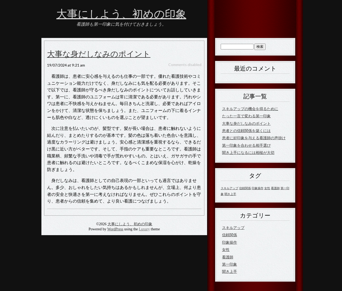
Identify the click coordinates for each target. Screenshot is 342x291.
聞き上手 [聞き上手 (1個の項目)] (230, 194)
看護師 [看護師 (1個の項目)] (275, 188)
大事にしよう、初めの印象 (121, 14)
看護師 (227, 257)
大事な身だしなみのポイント (98, 54)
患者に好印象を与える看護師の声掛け (254, 137)
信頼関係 (229, 234)
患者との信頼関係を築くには (246, 130)
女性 (226, 249)
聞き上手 (229, 271)
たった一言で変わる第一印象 (246, 116)
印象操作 (229, 242)
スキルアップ (233, 227)
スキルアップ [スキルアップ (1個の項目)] (229, 188)
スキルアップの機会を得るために (250, 108)
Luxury (144, 229)
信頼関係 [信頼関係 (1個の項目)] (245, 188)
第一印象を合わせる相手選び (246, 145)
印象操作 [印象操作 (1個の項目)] (257, 188)
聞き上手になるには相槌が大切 (248, 152)
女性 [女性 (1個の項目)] (267, 188)
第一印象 (229, 264)
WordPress (115, 229)
